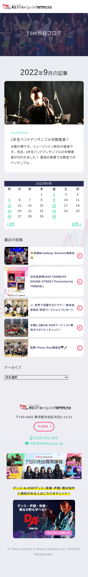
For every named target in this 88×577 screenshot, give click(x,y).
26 (9, 216)
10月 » (77, 224)
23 (54, 211)
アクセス (44, 426)
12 (9, 205)
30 (54, 216)
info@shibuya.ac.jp (44, 443)
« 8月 (10, 224)
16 (54, 205)
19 (9, 211)
